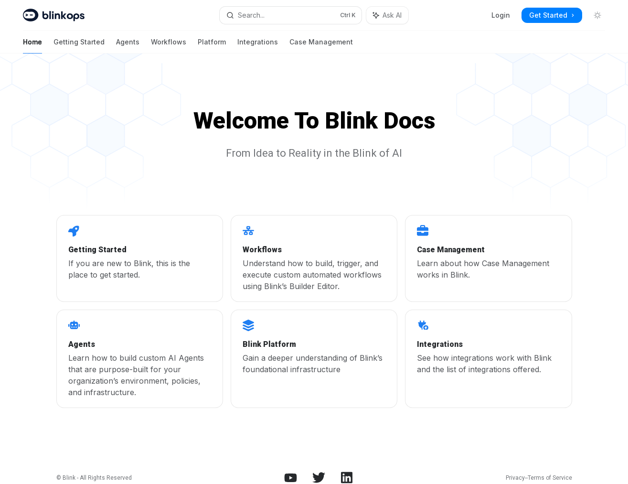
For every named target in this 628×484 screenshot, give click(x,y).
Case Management (321, 46)
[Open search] (291, 15)
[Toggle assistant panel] (387, 15)
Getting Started (79, 46)
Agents (127, 46)
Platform (212, 46)
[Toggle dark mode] (597, 15)
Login (500, 15)
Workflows (168, 46)
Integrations (257, 46)
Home (32, 46)
